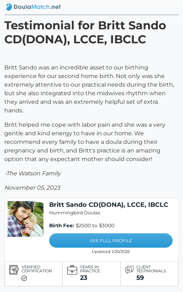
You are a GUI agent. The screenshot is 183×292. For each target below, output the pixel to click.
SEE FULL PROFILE (111, 240)
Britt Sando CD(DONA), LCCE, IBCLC (108, 204)
